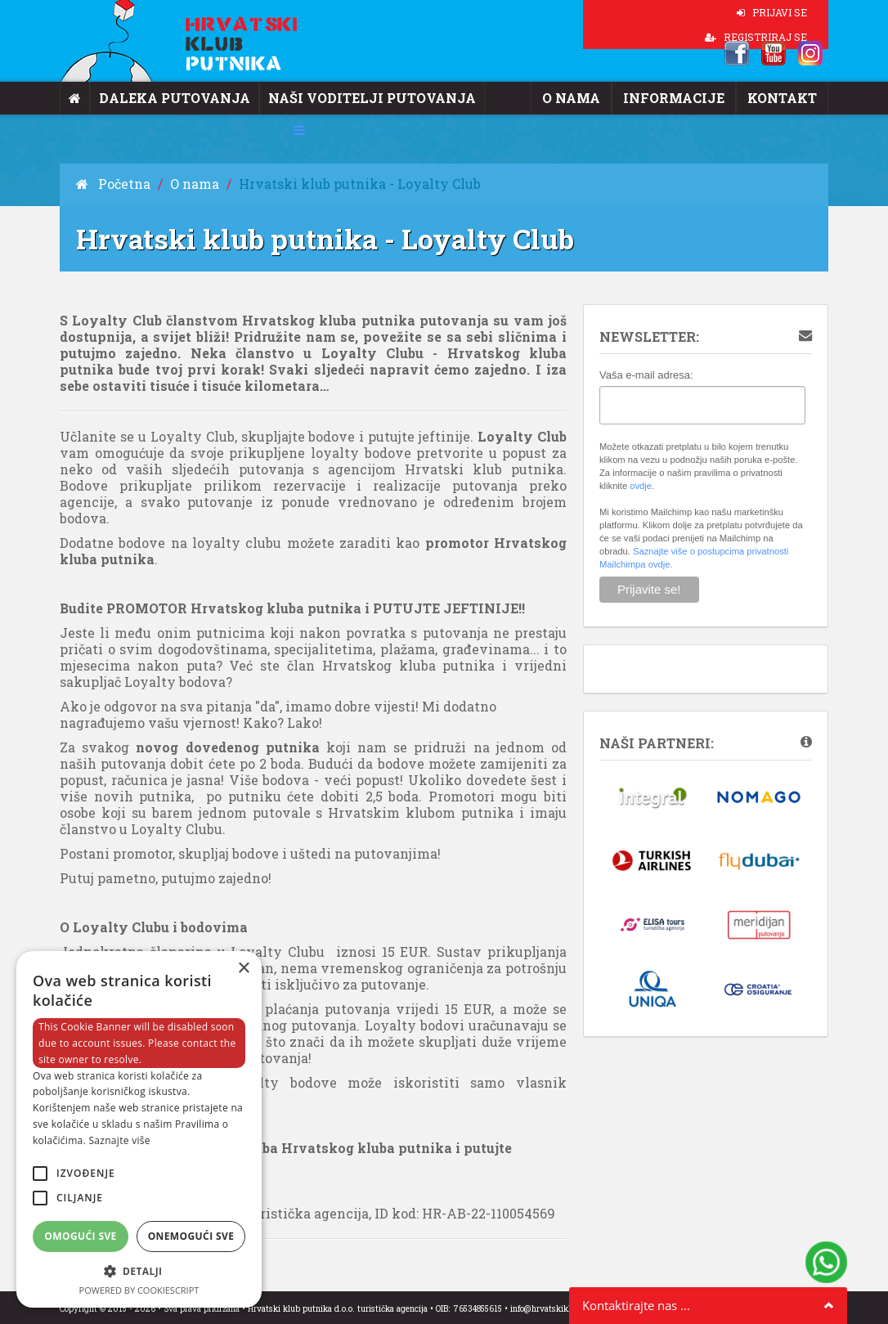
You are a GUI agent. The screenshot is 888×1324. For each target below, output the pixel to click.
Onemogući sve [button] (191, 1236)
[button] (139, 1271)
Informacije (686, 97)
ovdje (641, 486)
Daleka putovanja (164, 97)
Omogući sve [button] (80, 1236)
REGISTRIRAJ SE (756, 36)
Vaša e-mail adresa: (646, 375)
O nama (593, 97)
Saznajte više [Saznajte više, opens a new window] (119, 1140)
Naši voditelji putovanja (341, 97)
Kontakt (785, 97)
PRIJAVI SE (772, 12)
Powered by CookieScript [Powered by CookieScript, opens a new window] (139, 1290)
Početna (108, 183)
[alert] (139, 1129)
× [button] (243, 969)
